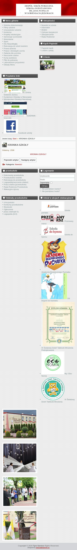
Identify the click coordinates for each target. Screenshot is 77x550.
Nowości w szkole (48, 25)
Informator (45, 27)
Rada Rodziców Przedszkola (16, 187)
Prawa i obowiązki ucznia (14, 51)
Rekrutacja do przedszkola (15, 180)
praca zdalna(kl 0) (11, 212)
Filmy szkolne (9, 27)
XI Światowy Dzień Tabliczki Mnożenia (58, 400)
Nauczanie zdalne (11, 55)
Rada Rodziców (48, 37)
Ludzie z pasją (47, 50)
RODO (44, 30)
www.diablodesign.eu (42, 547)
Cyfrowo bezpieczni (49, 32)
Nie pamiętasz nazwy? (51, 189)
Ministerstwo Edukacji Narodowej (17, 99)
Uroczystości (9, 202)
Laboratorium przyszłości (14, 62)
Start (14, 139)
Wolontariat (8, 39)
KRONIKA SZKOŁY (18, 145)
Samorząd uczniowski (13, 37)
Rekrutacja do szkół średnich (16, 46)
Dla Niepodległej (10, 44)
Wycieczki (8, 207)
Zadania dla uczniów (12, 53)
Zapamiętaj (44, 182)
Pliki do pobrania (11, 60)
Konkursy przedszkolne (13, 205)
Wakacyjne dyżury (11, 189)
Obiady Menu (9, 65)
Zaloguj (44, 186)
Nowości (18, 164)
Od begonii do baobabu (55, 299)
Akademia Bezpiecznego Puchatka (55, 271)
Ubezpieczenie (47, 34)
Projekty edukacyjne (12, 34)
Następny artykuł (28, 160)
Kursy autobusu (10, 58)
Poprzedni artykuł (11, 160)
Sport (6, 41)
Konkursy (8, 32)
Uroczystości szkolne (12, 30)
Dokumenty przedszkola (14, 175)
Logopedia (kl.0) (10, 214)
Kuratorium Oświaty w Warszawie (18, 97)
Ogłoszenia (8, 209)
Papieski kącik (47, 48)
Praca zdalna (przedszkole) (15, 184)
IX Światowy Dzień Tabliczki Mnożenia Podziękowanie (58, 347)
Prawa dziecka (10, 48)
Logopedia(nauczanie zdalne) (16, 182)
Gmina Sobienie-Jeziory (17, 93)
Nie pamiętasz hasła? (51, 191)
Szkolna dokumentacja (13, 25)
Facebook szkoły (18, 133)
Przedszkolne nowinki (13, 178)
